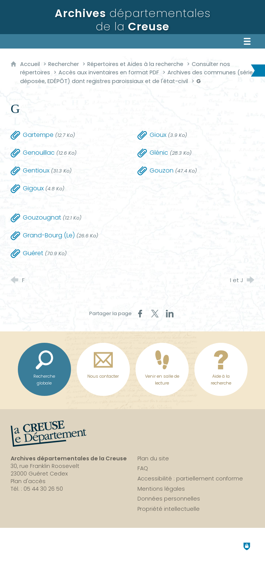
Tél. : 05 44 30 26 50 (37, 489)
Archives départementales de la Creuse (69, 458)
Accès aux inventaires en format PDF (108, 72)
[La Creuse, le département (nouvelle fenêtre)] (49, 434)
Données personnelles (168, 498)
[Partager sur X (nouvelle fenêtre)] (154, 313)
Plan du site (153, 458)
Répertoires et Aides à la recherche (135, 64)
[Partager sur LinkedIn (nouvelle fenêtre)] (169, 313)
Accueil (30, 64)
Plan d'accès (28, 481)
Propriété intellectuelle (168, 509)
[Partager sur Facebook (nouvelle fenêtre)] (140, 313)
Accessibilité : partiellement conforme (190, 478)
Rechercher (63, 64)
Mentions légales (161, 489)
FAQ (142, 468)
